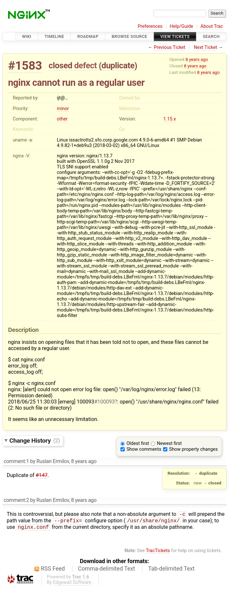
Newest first (169, 443)
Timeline (54, 36)
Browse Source (129, 36)
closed (60, 65)
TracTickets (158, 552)
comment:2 (16, 500)
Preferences (150, 26)
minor (63, 108)
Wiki (26, 36)
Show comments (144, 449)
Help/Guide (181, 26)
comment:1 (16, 461)
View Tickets (175, 36)
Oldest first (138, 443)
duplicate (117, 65)
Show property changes (193, 449)
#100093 (104, 402)
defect (85, 65)
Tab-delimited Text (171, 570)
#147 (41, 475)
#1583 (25, 66)
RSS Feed (53, 570)
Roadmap (88, 36)
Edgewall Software (72, 584)
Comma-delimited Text (106, 570)
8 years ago (196, 59)
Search (211, 36)
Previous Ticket (169, 47)
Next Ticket (205, 47)
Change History (34, 440)
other (62, 119)
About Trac (212, 26)
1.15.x (169, 119)
